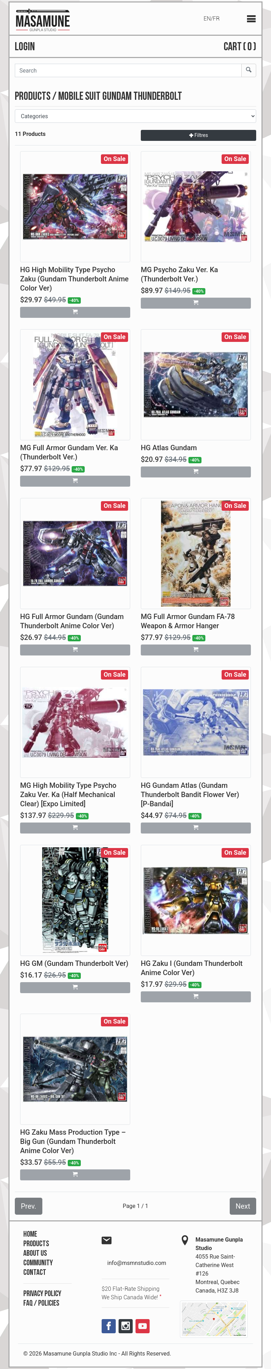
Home (30, 1234)
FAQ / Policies (41, 1303)
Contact (34, 1272)
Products (36, 1244)
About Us (35, 1253)
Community (38, 1263)
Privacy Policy (42, 1294)
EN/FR (211, 18)
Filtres (198, 135)
